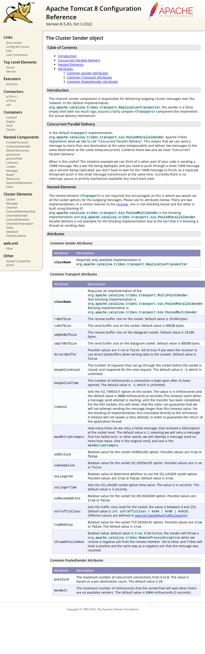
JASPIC (10, 265)
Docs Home (14, 43)
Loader (10, 167)
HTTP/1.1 (12, 97)
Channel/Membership (20, 211)
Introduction (67, 56)
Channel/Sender (17, 215)
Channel (11, 207)
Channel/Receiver (17, 219)
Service (10, 71)
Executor (12, 84)
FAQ (9, 51)
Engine (10, 121)
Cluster (10, 129)
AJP (8, 105)
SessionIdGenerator (19, 183)
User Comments (17, 55)
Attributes (65, 69)
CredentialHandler (18, 146)
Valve (9, 187)
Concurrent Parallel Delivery (79, 60)
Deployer (12, 232)
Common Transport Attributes (89, 77)
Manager (12, 171)
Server (10, 67)
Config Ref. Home (17, 47)
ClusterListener (16, 236)
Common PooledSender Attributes (92, 81)
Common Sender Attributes (87, 73)
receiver (122, 204)
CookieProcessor (17, 142)
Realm (10, 175)
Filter (9, 248)
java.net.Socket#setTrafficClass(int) (161, 515)
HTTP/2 (11, 101)
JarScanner (13, 154)
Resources (13, 179)
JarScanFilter (14, 158)
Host (9, 125)
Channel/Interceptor (19, 224)
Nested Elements (71, 64)
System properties (18, 261)
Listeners (12, 162)
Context (11, 117)
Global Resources (17, 150)
